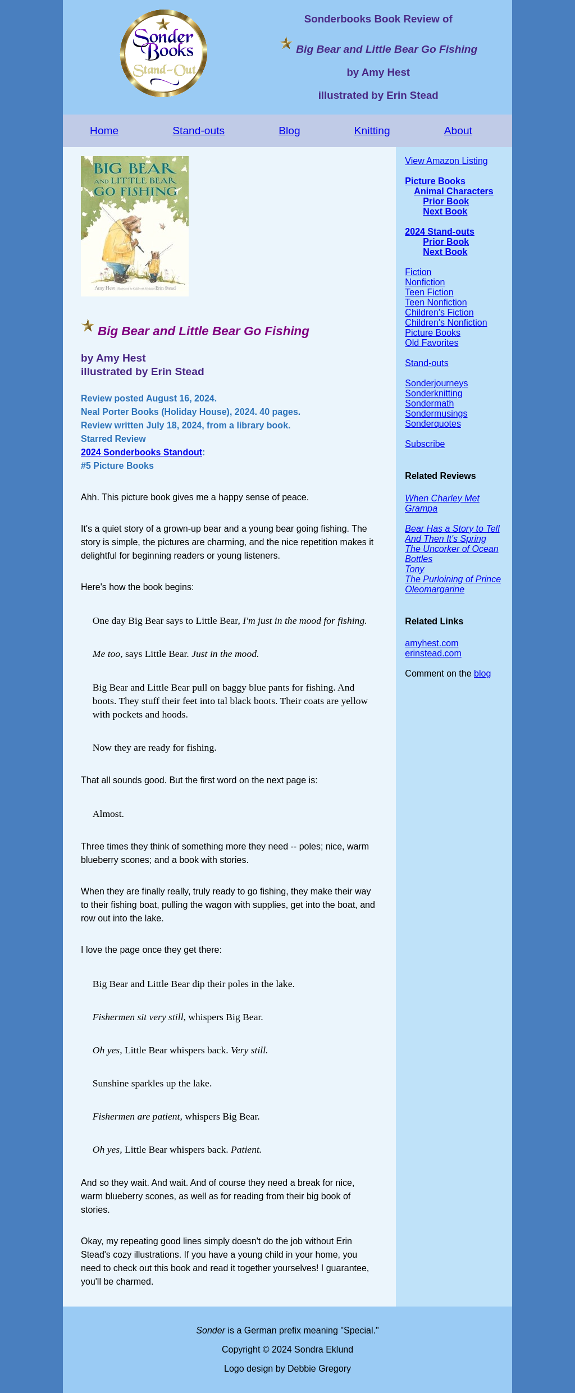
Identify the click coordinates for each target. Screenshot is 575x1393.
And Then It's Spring (445, 539)
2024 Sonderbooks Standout (141, 452)
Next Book (445, 211)
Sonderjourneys (436, 383)
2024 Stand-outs (439, 231)
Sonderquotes (433, 423)
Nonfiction (425, 282)
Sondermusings (436, 413)
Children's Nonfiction (446, 322)
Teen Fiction (429, 292)
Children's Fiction (439, 312)
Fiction (418, 272)
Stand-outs (198, 130)
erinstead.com (433, 653)
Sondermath (429, 403)
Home (104, 130)
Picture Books (435, 181)
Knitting (372, 130)
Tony (414, 569)
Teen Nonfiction (436, 302)
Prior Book (446, 201)
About (458, 130)
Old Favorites (431, 343)
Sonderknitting (433, 393)
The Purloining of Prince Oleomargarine (453, 584)
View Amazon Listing (446, 161)
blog (482, 673)
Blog (289, 130)
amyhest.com (431, 643)
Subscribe (425, 444)
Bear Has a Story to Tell (452, 528)
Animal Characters (453, 191)
